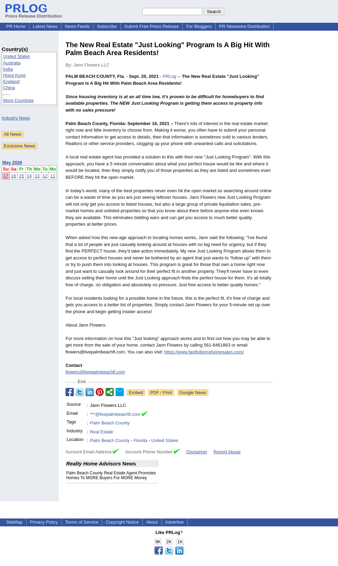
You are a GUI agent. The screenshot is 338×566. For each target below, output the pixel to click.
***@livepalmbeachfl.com (115, 414)
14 (29, 175)
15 (21, 175)
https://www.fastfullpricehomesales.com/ (203, 351)
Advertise (174, 522)
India (8, 69)
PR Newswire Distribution (244, 26)
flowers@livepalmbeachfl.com (95, 371)
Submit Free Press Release (151, 26)
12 (44, 175)
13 (36, 175)
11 (52, 175)
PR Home (16, 26)
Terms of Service (82, 522)
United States (16, 56)
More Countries (18, 100)
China (9, 87)
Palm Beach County (110, 422)
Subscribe (107, 26)
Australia (12, 62)
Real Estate (101, 431)
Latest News (45, 26)
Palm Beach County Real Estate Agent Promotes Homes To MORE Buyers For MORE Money (111, 475)
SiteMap (14, 522)
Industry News (16, 118)
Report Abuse (227, 451)
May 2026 (12, 162)
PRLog (170, 76)
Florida (140, 440)
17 (5, 175)
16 (13, 175)
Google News (192, 392)
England (11, 81)
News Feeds (77, 26)
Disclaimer (196, 451)
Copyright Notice (122, 522)
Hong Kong (14, 75)
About (152, 522)
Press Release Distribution (33, 13)
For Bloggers (199, 26)
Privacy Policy (44, 522)
